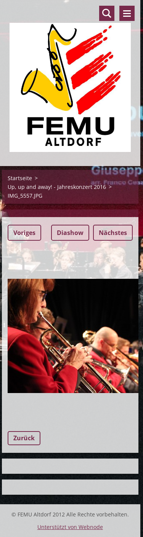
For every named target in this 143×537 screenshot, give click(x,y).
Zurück (24, 438)
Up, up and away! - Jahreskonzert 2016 (57, 186)
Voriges (24, 233)
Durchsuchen (106, 13)
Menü (127, 13)
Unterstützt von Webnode (70, 527)
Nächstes (113, 233)
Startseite (20, 178)
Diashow (70, 233)
